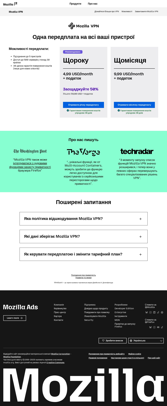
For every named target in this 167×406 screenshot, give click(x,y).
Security (88, 320)
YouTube (158, 327)
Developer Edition (124, 308)
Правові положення (98, 358)
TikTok (158, 312)
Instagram (150, 312)
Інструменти (121, 316)
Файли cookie (134, 354)
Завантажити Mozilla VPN (146, 11)
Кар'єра (58, 316)
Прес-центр (60, 312)
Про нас (92, 3)
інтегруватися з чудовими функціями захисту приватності (30, 164)
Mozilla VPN (16, 11)
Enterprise (120, 312)
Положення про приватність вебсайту (107, 354)
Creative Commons (55, 362)
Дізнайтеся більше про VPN (106, 11)
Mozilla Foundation (12, 357)
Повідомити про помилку (96, 312)
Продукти (75, 3)
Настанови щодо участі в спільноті (127, 358)
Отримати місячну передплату (134, 105)
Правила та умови (83, 278)
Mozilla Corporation (60, 354)
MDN (117, 320)
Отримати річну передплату (83, 105)
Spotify (162, 312)
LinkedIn (154, 312)
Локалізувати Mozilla (95, 316)
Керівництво (60, 308)
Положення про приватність (83, 275)
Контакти (58, 320)
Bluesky (146, 312)
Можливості (127, 11)
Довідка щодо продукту (96, 308)
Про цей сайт (154, 358)
